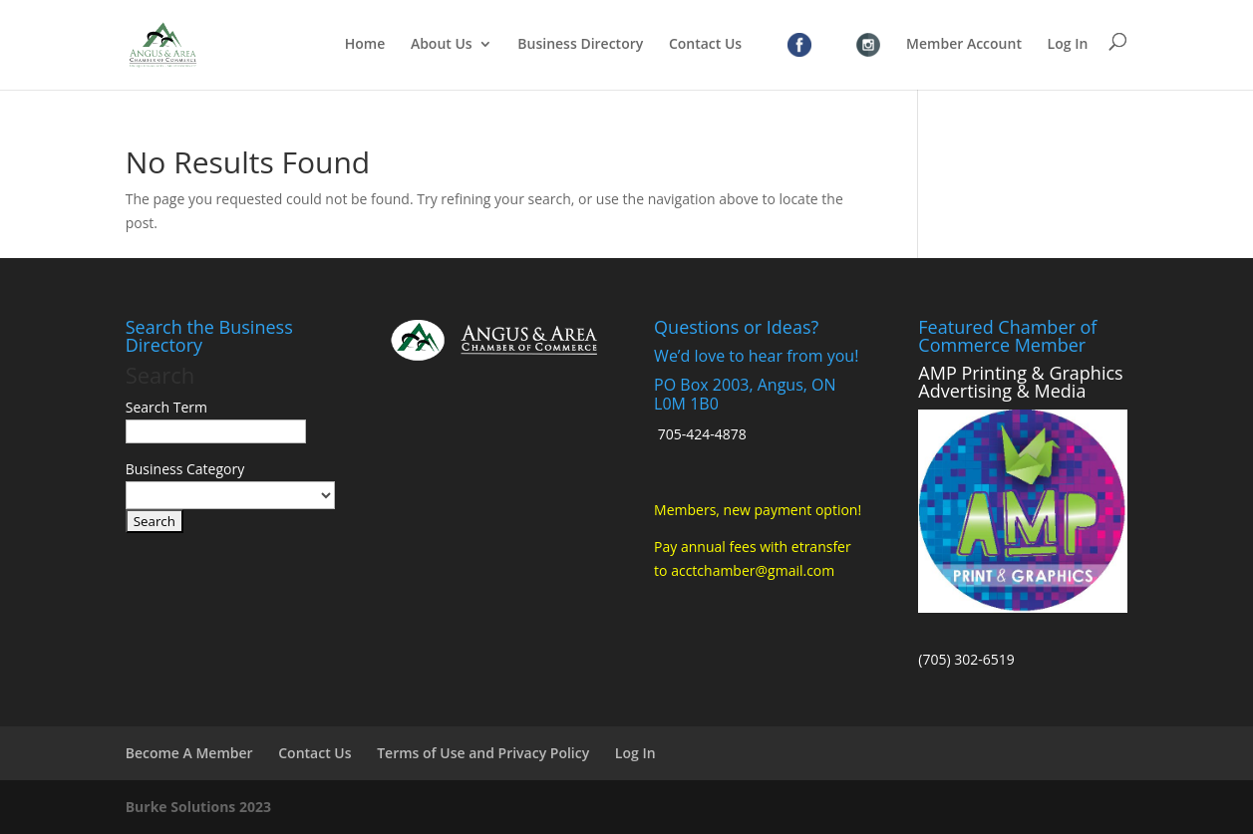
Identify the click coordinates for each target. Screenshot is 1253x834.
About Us (441, 45)
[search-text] (216, 431)
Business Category (185, 468)
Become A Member (189, 752)
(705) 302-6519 (966, 659)
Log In (1068, 45)
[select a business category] (230, 495)
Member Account (964, 45)
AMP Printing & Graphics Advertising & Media (1020, 382)
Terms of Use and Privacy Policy (483, 752)
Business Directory (580, 45)
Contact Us (705, 45)
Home (365, 45)
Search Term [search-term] (166, 407)
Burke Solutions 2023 (198, 806)
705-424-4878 (702, 433)
